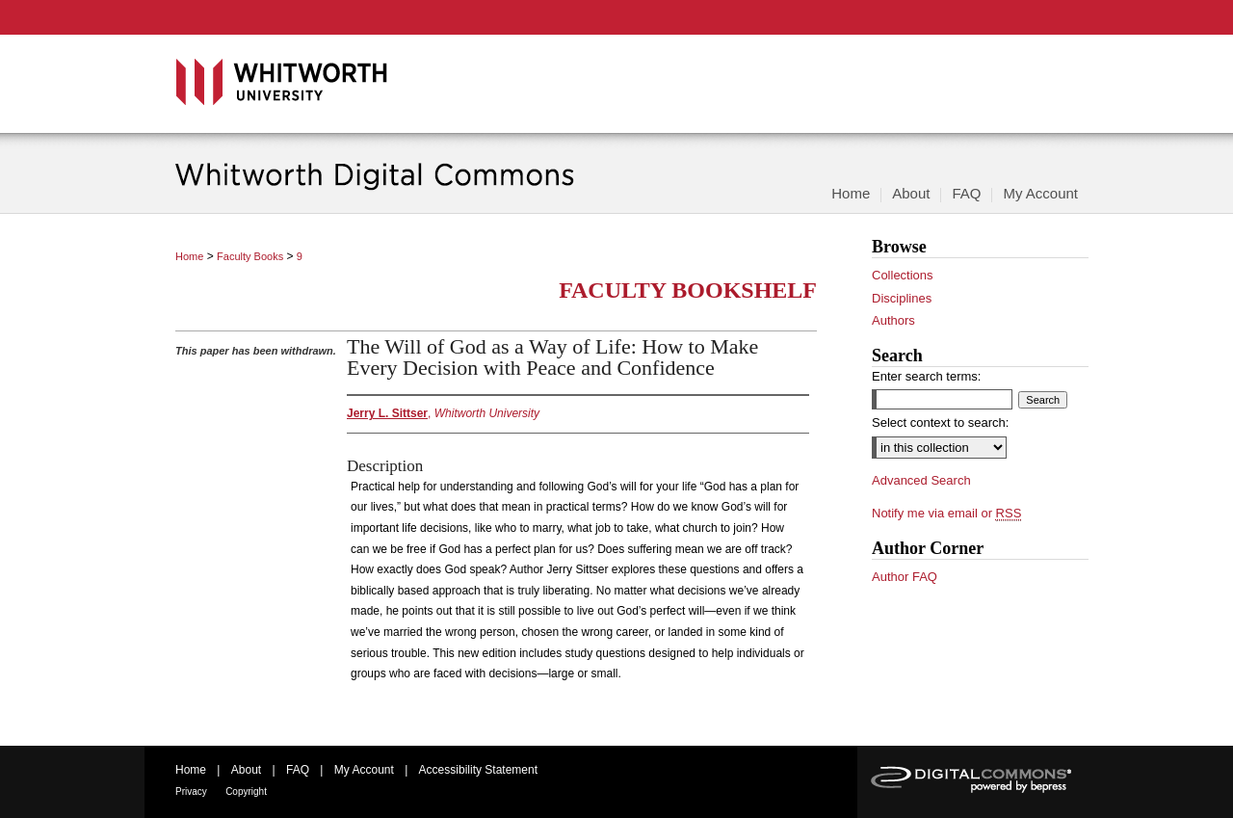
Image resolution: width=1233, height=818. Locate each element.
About (246, 770)
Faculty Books (250, 256)
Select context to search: (940, 422)
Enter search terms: (926, 376)
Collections (902, 275)
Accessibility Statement (478, 770)
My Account (364, 770)
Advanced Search (921, 480)
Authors (893, 320)
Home (189, 256)
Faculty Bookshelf (688, 290)
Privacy (191, 791)
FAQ (297, 770)
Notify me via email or (946, 513)
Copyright (246, 791)
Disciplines (901, 298)
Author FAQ (904, 576)
